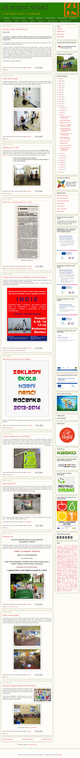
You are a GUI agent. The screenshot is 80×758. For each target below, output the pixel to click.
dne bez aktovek (63, 555)
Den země (70, 553)
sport (58, 580)
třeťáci (58, 585)
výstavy (67, 587)
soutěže (8, 193)
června (62, 158)
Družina (16, 21)
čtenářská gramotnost (64, 552)
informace (63, 560)
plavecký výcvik (61, 570)
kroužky (8, 474)
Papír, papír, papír (9, 483)
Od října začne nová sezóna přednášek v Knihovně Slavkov (24, 277)
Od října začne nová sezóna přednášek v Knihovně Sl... (65, 130)
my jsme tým (63, 566)
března (62, 164)
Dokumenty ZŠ (8, 21)
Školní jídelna (60, 36)
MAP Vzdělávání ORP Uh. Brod (70, 563)
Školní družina (60, 34)
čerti (76, 549)
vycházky (71, 586)
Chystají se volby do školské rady (15, 29)
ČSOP (72, 550)
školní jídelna (66, 582)
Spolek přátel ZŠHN (52, 21)
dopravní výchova (67, 556)
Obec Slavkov (60, 211)
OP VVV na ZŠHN (72, 567)
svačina (72, 580)
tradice (75, 583)
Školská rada (41, 21)
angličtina (66, 547)
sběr (67, 576)
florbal (76, 557)
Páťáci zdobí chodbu (10, 79)
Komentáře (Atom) (32, 744)
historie (73, 559)
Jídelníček (24, 21)
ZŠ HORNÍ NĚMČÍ (24, 7)
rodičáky (58, 576)
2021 (60, 90)
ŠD (11, 193)
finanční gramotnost (70, 557)
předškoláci (59, 575)
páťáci (70, 569)
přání (70, 573)
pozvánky (71, 570)
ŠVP (63, 583)
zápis (58, 590)
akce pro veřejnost (10, 268)
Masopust (59, 564)
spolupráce (74, 578)
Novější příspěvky (8, 739)
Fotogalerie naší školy (62, 195)
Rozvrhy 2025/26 (62, 18)
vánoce (75, 585)
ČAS (73, 549)
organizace (59, 569)
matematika (64, 565)
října (61, 112)
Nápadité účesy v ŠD (10, 147)
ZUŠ (63, 590)
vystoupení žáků (73, 587)
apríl (70, 547)
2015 (60, 103)
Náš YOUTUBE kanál (62, 198)
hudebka (58, 560)
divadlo (58, 555)
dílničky (75, 553)
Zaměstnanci (39, 18)
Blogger (60, 754)
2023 (60, 85)
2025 (60, 81)
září (61, 114)
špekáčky (59, 583)
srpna (61, 153)
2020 (60, 92)
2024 (60, 83)
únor (69, 585)
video (67, 586)
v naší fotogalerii (27, 521)
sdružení (71, 576)
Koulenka (32, 21)
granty (64, 559)
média (27, 268)
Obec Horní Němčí (61, 208)
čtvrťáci (73, 552)
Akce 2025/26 (72, 18)
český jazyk (60, 550)
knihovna (62, 562)
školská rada (74, 582)
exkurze (63, 557)
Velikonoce (59, 586)
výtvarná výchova (67, 589)
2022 (60, 87)
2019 (60, 94)
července (62, 155)
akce (58, 545)
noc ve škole (60, 567)
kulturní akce (60, 563)
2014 (60, 106)
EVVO (58, 557)
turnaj (65, 585)
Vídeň (64, 586)
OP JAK (66, 567)
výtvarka (59, 589)
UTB (71, 585)
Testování (71, 583)
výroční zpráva (60, 588)
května (62, 160)
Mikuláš (73, 565)
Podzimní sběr (8, 536)
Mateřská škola (61, 31)
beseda (75, 547)
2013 (60, 172)
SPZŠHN (63, 580)
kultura (75, 562)
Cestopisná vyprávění (20, 268)
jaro (73, 560)
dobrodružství (70, 555)
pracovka (59, 572)
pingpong (75, 569)
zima (61, 590)
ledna (61, 169)
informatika (69, 560)
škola (7, 69)
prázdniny (68, 572)
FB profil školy (60, 203)
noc (76, 566)
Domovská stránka (27, 739)
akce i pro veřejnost (65, 546)
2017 (60, 99)
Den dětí (65, 553)
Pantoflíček (65, 569)
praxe (63, 572)
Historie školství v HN (65, 21)
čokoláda (67, 550)
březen (58, 549)
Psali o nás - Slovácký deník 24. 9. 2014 (17, 202)
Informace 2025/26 (50, 18)
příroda (71, 575)
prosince (62, 108)
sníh (76, 576)
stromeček (68, 580)
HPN (76, 559)
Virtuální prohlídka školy (63, 201)
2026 (60, 78)
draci (73, 556)
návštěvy (73, 566)
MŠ (76, 564)
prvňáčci (65, 573)
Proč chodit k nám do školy (18, 18)
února (61, 167)
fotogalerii (5, 155)
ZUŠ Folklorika (60, 206)
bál (72, 547)
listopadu (62, 110)
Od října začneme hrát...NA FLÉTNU (16, 436)
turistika (62, 585)
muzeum (58, 566)
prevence (74, 572)
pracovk (75, 570)
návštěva (69, 566)
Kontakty (30, 18)
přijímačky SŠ (66, 575)
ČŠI (76, 550)
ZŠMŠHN (6, 18)
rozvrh (63, 576)
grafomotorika (59, 559)
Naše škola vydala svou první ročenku (17, 359)
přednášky (74, 573)
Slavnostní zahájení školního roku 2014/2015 (19, 686)
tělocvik (66, 583)
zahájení (75, 589)
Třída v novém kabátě (11, 615)
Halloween (68, 559)
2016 (60, 101)
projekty (59, 573)
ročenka (8, 427)
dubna (62, 162)
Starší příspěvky (47, 739)
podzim (66, 570)
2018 (60, 97)
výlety (75, 586)
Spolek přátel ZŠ (66, 578)
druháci (75, 556)
